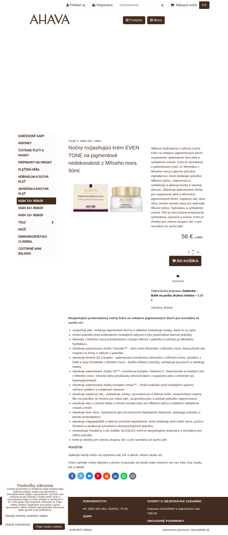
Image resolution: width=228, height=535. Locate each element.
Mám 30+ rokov (30, 201)
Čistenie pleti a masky (31, 152)
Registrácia (102, 5)
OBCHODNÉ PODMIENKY (165, 520)
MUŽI (22, 229)
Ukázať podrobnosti (17, 524)
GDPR (87, 516)
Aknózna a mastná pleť (33, 191)
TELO (37, 222)
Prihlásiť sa (75, 5)
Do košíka (185, 261)
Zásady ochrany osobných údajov (69, 529)
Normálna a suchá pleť (33, 179)
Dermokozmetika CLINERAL (32, 239)
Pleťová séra (28, 169)
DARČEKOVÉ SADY (31, 136)
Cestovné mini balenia (29, 251)
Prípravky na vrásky (35, 162)
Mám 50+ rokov (30, 215)
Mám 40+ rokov (30, 208)
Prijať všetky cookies (49, 526)
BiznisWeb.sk (200, 529)
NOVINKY (25, 143)
